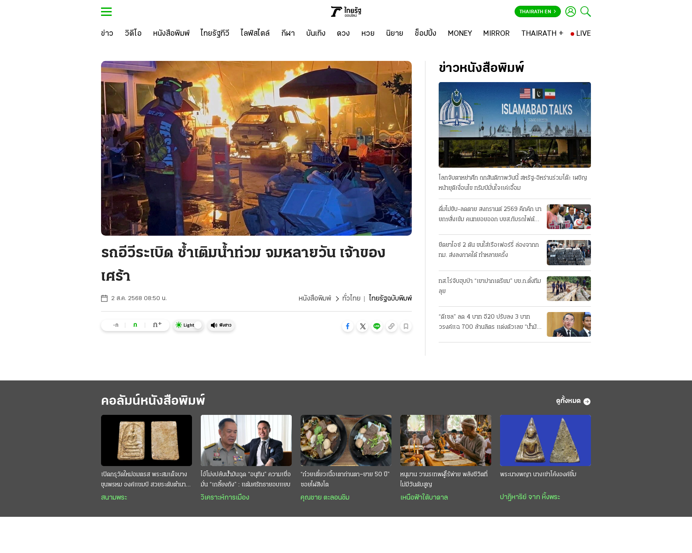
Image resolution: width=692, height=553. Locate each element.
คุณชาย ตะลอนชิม (325, 497)
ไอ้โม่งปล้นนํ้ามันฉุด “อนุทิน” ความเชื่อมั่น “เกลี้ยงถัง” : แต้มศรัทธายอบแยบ (246, 479)
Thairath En (537, 12)
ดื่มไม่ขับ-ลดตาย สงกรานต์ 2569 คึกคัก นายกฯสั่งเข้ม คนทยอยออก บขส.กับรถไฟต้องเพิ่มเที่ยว (490, 215)
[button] (348, 326)
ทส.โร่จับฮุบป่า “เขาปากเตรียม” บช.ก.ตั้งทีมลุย (490, 286)
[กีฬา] (288, 34)
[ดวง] (343, 34)
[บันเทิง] (316, 34)
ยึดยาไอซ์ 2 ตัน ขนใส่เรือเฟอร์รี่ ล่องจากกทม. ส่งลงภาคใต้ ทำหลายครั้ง (489, 250)
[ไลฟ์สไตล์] (255, 34)
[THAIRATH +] (542, 34)
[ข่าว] (107, 34)
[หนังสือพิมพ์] (171, 34)
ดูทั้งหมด (573, 402)
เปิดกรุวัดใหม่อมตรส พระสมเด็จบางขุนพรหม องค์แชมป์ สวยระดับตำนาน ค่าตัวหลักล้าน (145, 480)
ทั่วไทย (351, 298)
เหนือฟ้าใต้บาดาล (424, 497)
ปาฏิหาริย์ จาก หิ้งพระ (530, 497)
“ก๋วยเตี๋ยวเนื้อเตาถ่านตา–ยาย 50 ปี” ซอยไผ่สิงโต (345, 479)
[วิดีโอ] (133, 34)
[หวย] (368, 34)
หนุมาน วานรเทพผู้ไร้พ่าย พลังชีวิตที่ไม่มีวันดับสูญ (444, 479)
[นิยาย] (394, 34)
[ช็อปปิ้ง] (425, 34)
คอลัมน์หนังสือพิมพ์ (153, 401)
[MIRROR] (496, 34)
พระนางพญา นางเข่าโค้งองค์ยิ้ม (538, 474)
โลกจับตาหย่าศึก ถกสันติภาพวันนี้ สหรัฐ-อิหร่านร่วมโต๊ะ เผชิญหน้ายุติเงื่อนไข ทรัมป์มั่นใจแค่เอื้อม (513, 183)
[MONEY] (460, 34)
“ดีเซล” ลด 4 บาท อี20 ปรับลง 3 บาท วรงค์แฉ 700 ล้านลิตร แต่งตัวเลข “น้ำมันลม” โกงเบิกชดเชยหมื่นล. (489, 323)
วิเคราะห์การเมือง (225, 497)
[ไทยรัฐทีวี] (215, 34)
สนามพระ (114, 497)
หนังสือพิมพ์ (315, 298)
